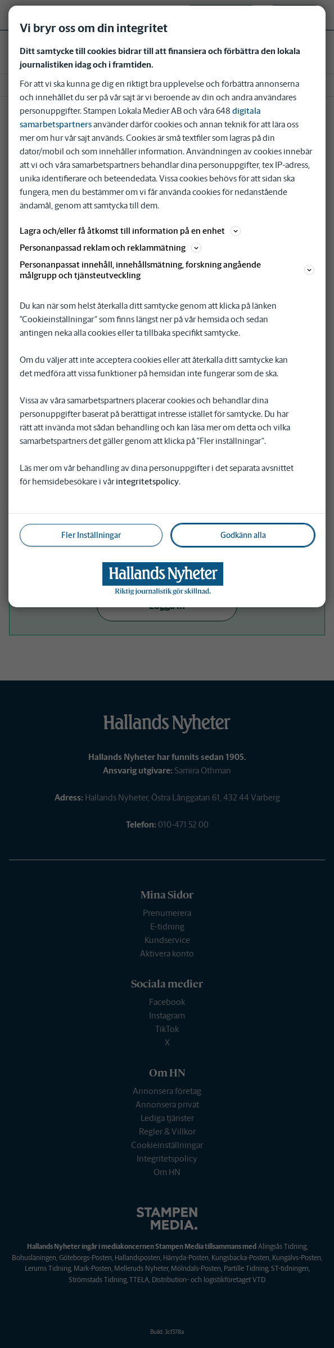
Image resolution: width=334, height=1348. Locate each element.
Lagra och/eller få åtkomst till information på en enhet (130, 230)
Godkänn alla (243, 535)
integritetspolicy (147, 481)
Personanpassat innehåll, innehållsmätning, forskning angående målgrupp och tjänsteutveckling (167, 270)
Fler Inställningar (91, 535)
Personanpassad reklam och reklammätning (110, 247)
